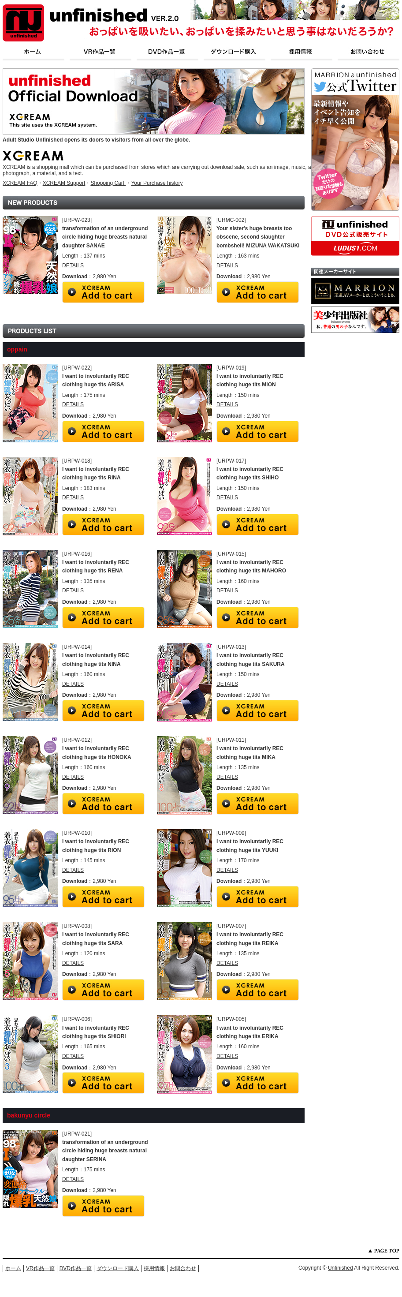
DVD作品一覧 (76, 1268)
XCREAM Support (64, 183)
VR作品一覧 (40, 1268)
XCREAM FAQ (20, 183)
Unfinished (340, 1268)
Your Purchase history (156, 183)
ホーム (13, 1268)
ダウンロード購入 (118, 1268)
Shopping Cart (108, 183)
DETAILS (73, 265)
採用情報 (154, 1268)
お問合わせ (183, 1268)
